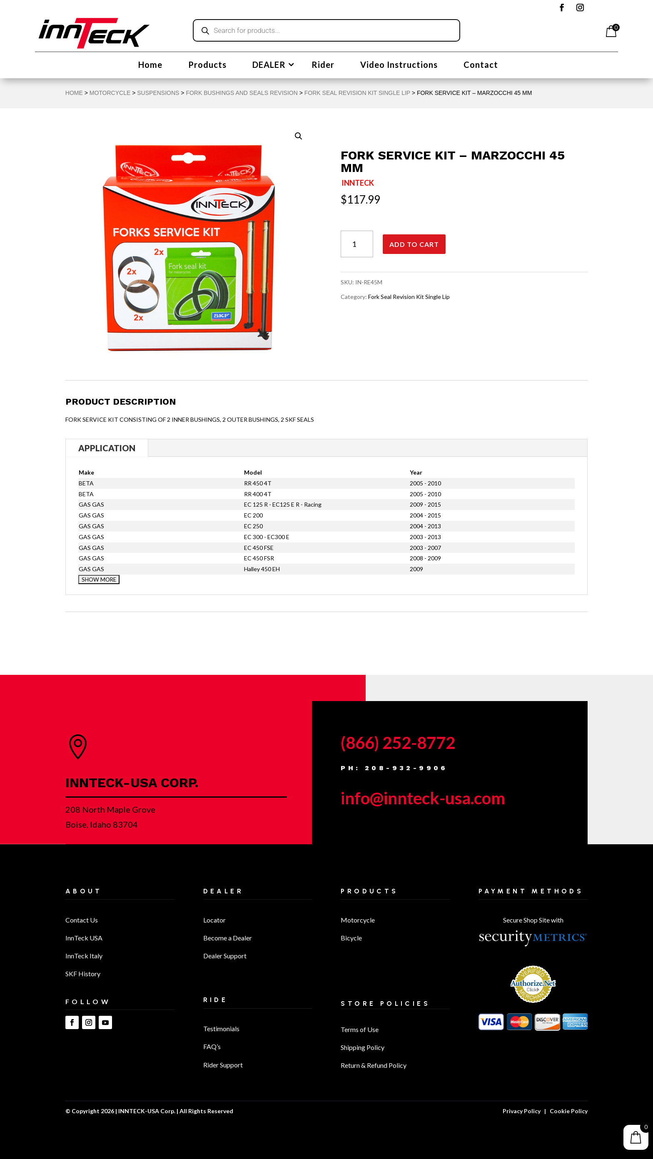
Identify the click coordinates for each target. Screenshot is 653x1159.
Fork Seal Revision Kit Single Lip (357, 93)
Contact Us (81, 920)
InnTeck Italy (83, 956)
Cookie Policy (569, 1110)
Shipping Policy (362, 1047)
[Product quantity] (357, 244)
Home (150, 66)
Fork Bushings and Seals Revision (241, 93)
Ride (215, 1000)
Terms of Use (360, 1029)
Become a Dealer (227, 938)
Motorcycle (358, 920)
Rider (323, 66)
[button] (298, 136)
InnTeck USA (83, 938)
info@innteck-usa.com (423, 798)
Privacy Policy (522, 1110)
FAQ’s (212, 1046)
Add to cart (414, 244)
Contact (481, 66)
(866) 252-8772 (398, 743)
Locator (214, 920)
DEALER (269, 66)
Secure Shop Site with (533, 920)
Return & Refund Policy (373, 1065)
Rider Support (223, 1065)
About (83, 891)
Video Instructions (399, 66)
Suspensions (158, 93)
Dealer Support (225, 956)
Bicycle (351, 938)
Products (207, 66)
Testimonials (221, 1028)
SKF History (82, 973)
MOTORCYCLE (110, 93)
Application (106, 448)
